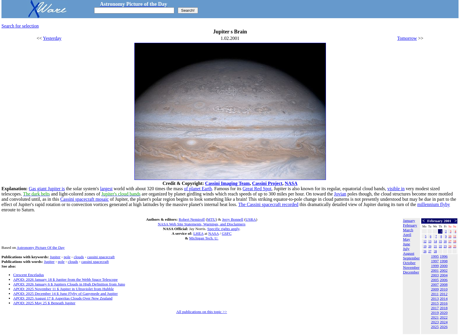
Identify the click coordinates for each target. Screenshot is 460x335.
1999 (435, 265)
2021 (435, 317)
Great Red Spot (257, 188)
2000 (444, 265)
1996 (444, 256)
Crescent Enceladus (28, 275)
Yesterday (52, 38)
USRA (251, 219)
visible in (396, 188)
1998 (444, 261)
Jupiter (55, 257)
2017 (435, 308)
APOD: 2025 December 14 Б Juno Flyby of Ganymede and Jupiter (65, 293)
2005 (435, 280)
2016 (444, 303)
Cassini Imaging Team (227, 183)
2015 (435, 303)
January (409, 220)
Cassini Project (267, 183)
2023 (435, 322)
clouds (79, 257)
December (411, 272)
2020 (444, 312)
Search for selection (20, 25)
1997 (435, 261)
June (406, 244)
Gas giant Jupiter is (47, 188)
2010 (444, 289)
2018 (444, 308)
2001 (435, 270)
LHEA (198, 233)
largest (106, 188)
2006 (444, 280)
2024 (444, 322)
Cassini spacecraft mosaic (84, 199)
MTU (211, 219)
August (409, 253)
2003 (435, 275)
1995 (435, 256)
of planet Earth (198, 188)
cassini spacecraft (101, 257)
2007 (435, 284)
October (409, 263)
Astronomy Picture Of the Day (41, 247)
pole (67, 257)
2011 (435, 294)
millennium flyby (433, 204)
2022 (444, 317)
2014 (444, 298)
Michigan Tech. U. (204, 238)
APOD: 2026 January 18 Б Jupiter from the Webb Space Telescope (65, 279)
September (411, 258)
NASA (291, 183)
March (408, 230)
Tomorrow (407, 38)
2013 (435, 298)
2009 (435, 289)
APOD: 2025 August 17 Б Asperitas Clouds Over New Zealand (62, 298)
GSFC (226, 233)
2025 (435, 326)
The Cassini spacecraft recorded (268, 204)
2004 (444, 275)
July (406, 248)
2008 (444, 284)
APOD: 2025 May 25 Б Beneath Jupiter (44, 303)
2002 (444, 270)
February (410, 225)
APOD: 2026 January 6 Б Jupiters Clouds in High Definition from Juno (69, 284)
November (411, 267)
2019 (435, 312)
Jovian (340, 193)
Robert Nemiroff (192, 219)
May (406, 239)
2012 (444, 294)
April (407, 234)
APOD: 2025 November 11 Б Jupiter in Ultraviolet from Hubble (63, 289)
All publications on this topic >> (201, 312)
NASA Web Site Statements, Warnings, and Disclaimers (202, 224)
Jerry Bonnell (232, 219)
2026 (444, 326)
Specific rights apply (223, 229)
